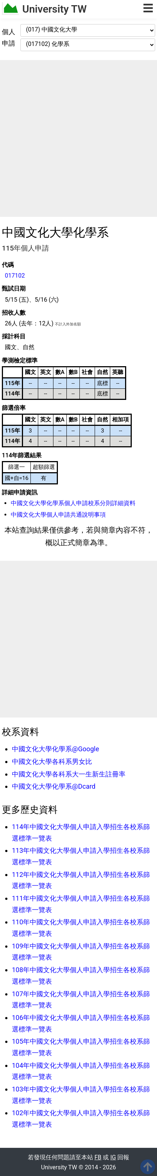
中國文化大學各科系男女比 (52, 761)
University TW (54, 9)
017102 (15, 275)
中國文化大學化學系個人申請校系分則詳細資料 (73, 503)
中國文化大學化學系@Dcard (53, 786)
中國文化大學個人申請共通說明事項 (58, 514)
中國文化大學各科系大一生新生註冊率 (68, 774)
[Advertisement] (78, 138)
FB (98, 1157)
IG (113, 1157)
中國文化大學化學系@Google (55, 749)
